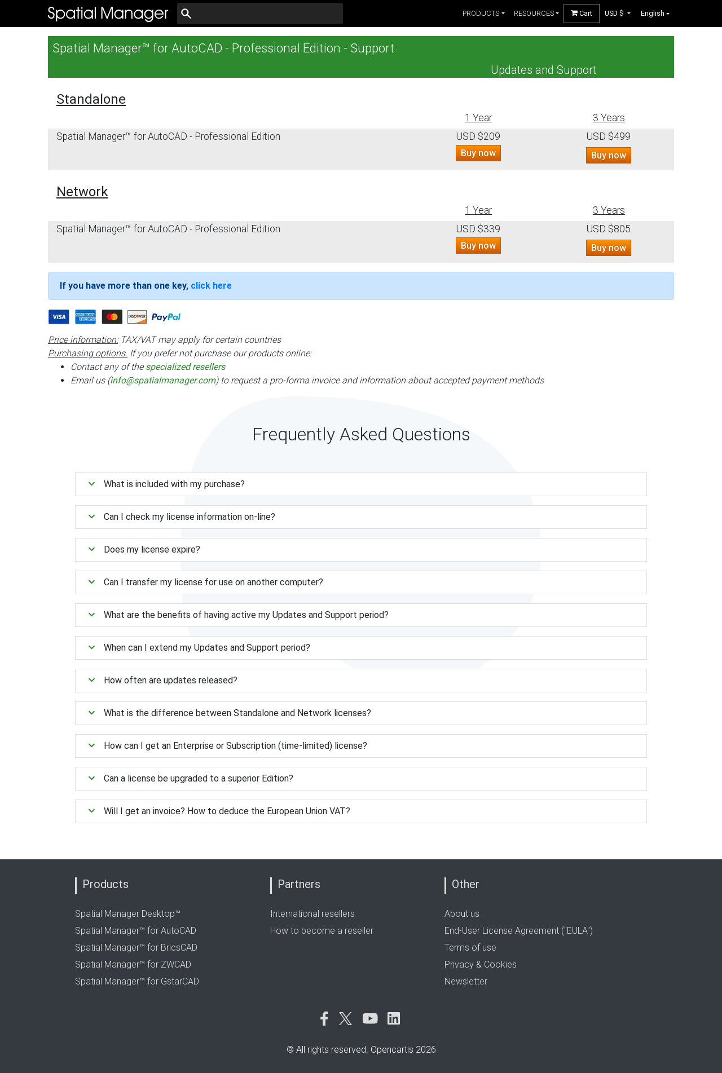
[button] (618, 13)
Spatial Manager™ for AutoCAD (135, 930)
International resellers (312, 913)
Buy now (478, 153)
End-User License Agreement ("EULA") (518, 930)
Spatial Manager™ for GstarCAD (137, 981)
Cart (581, 13)
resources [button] (534, 13)
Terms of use (470, 947)
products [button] (481, 13)
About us (461, 913)
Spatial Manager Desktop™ (127, 913)
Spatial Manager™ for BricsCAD (136, 947)
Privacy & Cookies (480, 964)
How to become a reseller (321, 930)
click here (211, 285)
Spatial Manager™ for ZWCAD (133, 964)
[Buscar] (260, 13)
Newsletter (465, 981)
